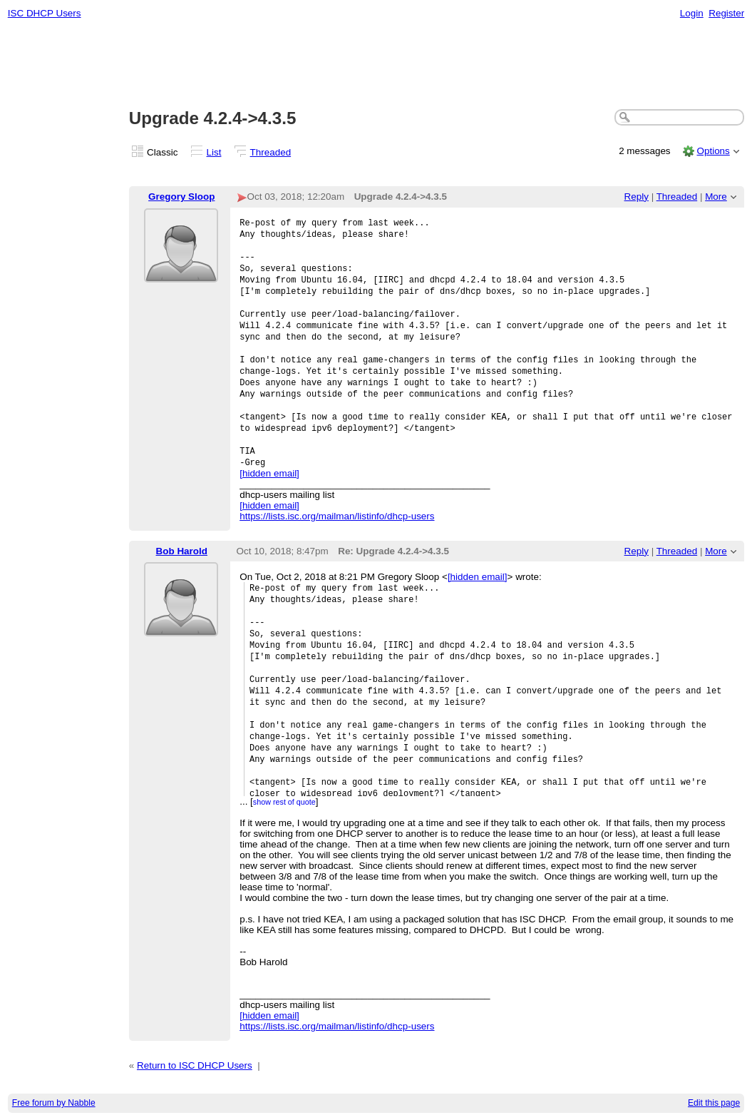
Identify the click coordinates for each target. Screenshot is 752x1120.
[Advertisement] (376, 65)
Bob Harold (181, 551)
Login (692, 13)
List (214, 152)
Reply (636, 196)
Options (712, 151)
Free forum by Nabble (54, 1103)
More (716, 196)
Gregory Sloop (181, 196)
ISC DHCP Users (44, 13)
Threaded (271, 152)
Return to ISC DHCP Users (194, 1065)
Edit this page (714, 1103)
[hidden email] (269, 473)
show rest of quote (284, 802)
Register (726, 13)
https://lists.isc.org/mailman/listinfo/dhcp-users (336, 516)
